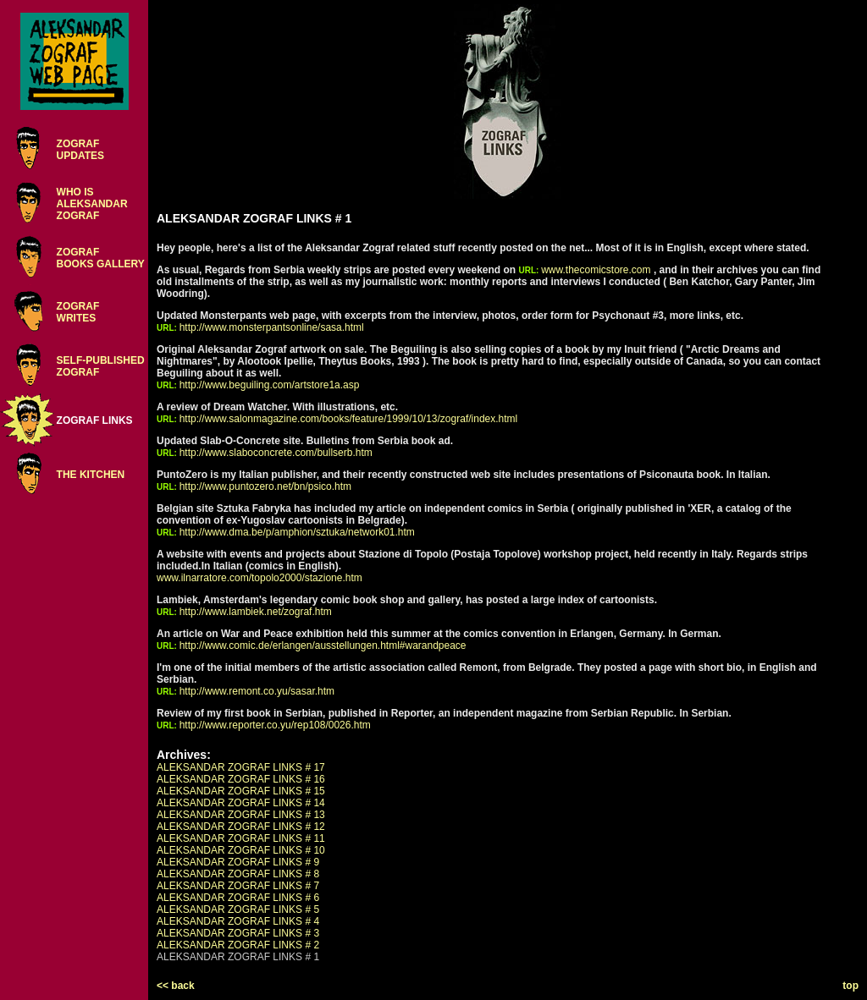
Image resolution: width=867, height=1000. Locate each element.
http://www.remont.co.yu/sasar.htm (256, 691)
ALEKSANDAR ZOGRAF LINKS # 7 (238, 886)
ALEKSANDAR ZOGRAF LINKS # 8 (238, 874)
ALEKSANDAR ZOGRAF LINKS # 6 (238, 898)
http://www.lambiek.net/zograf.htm (255, 612)
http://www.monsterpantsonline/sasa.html (271, 327)
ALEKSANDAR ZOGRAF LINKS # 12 (241, 826)
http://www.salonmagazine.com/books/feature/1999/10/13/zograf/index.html (348, 419)
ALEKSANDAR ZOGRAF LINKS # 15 (241, 791)
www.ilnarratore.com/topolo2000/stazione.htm (259, 578)
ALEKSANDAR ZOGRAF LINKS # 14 (241, 803)
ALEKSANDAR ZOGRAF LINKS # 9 (238, 862)
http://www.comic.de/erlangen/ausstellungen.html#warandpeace (323, 645)
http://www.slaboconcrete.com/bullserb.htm (276, 453)
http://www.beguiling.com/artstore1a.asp (269, 385)
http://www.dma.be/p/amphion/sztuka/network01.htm (297, 532)
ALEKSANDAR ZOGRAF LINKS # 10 (241, 850)
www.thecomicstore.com (595, 270)
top (850, 986)
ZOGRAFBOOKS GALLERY (101, 258)
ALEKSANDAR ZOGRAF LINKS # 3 (238, 933)
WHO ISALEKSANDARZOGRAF (92, 204)
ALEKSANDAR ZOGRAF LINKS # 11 (241, 838)
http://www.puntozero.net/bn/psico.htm (265, 486)
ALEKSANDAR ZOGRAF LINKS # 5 (238, 909)
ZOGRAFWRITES (78, 312)
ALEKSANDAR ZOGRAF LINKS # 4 (238, 921)
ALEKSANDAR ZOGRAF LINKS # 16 (241, 779)
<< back (176, 986)
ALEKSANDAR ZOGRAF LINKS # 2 (238, 945)
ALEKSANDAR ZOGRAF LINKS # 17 (241, 767)
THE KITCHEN (91, 475)
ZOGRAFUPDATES (80, 150)
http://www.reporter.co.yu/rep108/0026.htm (275, 725)
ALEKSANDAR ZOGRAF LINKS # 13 (241, 815)
